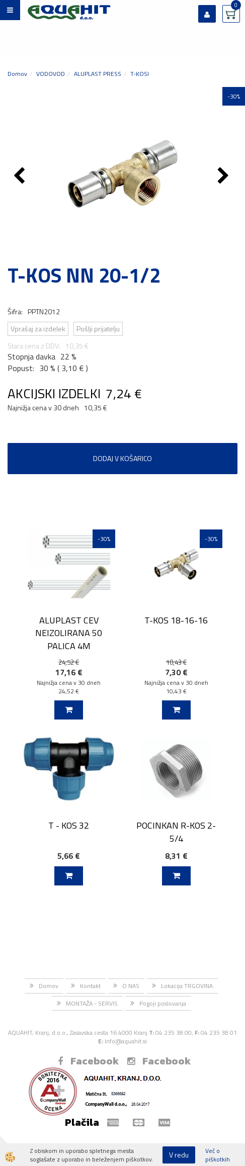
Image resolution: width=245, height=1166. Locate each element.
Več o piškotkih (217, 1154)
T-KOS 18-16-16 (176, 620)
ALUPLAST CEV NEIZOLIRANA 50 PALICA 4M (68, 633)
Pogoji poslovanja (162, 1003)
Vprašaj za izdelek (38, 328)
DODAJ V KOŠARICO (122, 458)
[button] (224, 176)
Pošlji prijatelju (98, 328)
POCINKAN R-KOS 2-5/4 (176, 832)
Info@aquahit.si (126, 1041)
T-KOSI (139, 73)
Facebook (88, 1060)
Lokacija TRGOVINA (187, 986)
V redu (179, 1154)
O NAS (130, 986)
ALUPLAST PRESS (97, 73)
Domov (17, 73)
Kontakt (90, 986)
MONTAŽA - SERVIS (92, 1003)
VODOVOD (50, 73)
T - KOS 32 (68, 825)
